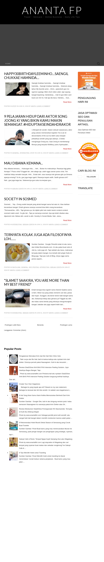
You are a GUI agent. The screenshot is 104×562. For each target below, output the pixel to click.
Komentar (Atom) (19, 330)
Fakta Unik (16, 267)
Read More (67, 102)
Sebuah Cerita (18, 188)
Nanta (33, 106)
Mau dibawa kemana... (23, 163)
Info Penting (34, 267)
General (15, 153)
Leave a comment (43, 106)
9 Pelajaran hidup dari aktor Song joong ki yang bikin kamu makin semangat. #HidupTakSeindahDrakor (37, 120)
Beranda (40, 325)
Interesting (24, 153)
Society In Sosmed (20, 199)
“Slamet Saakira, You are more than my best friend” (36, 282)
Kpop (14, 106)
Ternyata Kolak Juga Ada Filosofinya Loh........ (37, 237)
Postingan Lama (66, 325)
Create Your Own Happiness (29, 384)
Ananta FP (52, 10)
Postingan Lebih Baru (13, 325)
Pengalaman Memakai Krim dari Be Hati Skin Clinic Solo (40, 356)
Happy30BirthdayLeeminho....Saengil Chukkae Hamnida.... (36, 76)
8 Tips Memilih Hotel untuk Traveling (32, 453)
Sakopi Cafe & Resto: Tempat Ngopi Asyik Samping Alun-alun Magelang (45, 439)
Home (8, 63)
